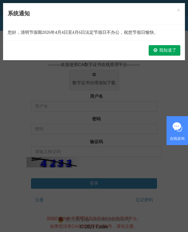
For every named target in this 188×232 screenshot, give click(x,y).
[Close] (178, 10)
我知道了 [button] (165, 50)
